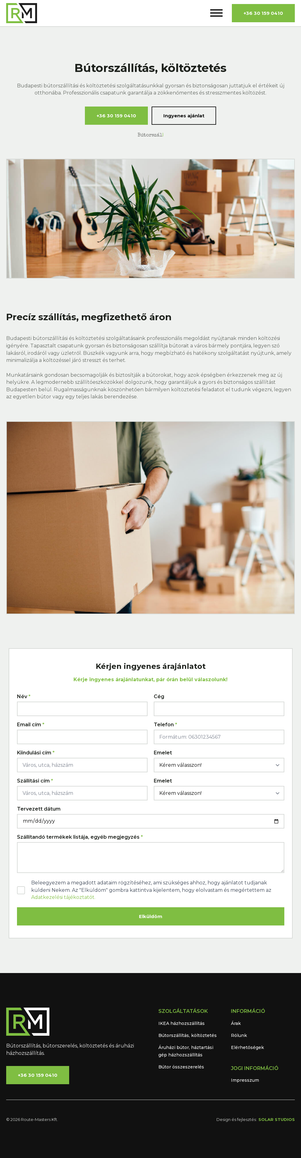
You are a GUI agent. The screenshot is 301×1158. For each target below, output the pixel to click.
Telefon (165, 724)
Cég (159, 696)
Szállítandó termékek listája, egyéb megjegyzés (80, 837)
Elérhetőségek (247, 1047)
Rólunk (239, 1035)
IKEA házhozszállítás (181, 1023)
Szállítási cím (35, 780)
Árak (236, 1023)
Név (24, 696)
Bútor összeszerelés (181, 1067)
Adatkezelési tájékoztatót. (63, 897)
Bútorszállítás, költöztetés (187, 1035)
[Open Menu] (216, 13)
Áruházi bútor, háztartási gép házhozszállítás (185, 1051)
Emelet (163, 752)
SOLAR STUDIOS (276, 1119)
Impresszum (245, 1080)
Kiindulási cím (36, 752)
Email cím (30, 724)
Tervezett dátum (39, 809)
